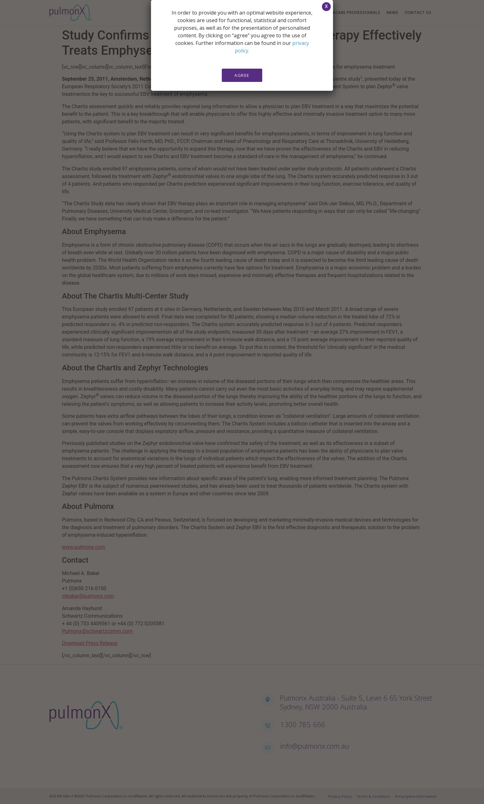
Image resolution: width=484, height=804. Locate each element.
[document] (242, 402)
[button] (326, 6)
